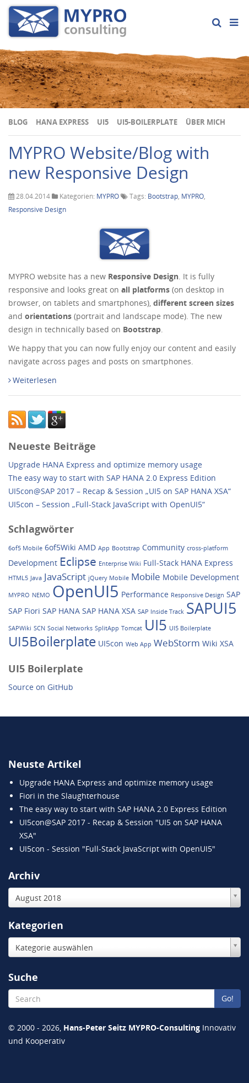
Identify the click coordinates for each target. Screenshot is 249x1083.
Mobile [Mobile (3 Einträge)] (145, 576)
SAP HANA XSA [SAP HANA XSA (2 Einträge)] (109, 611)
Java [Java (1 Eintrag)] (36, 578)
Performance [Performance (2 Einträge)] (145, 594)
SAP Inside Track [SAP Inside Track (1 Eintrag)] (161, 611)
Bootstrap (163, 196)
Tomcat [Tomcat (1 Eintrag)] (131, 628)
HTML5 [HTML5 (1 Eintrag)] (18, 578)
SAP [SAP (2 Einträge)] (233, 594)
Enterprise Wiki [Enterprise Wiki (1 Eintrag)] (120, 563)
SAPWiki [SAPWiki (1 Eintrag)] (19, 628)
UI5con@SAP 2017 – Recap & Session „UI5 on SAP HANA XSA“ (119, 491)
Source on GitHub (40, 687)
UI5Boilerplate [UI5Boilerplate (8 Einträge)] (52, 641)
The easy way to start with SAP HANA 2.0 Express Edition (112, 478)
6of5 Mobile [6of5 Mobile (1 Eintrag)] (25, 548)
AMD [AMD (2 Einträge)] (87, 547)
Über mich (205, 122)
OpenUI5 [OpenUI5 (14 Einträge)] (85, 591)
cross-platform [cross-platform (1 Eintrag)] (207, 548)
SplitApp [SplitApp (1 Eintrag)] (107, 628)
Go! (227, 998)
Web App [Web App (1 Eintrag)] (138, 644)
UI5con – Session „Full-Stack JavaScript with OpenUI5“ (106, 504)
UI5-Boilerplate (147, 122)
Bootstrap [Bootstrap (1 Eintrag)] (126, 548)
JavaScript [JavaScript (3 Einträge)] (65, 576)
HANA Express (62, 122)
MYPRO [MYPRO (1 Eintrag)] (19, 595)
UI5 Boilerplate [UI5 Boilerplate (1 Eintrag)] (190, 628)
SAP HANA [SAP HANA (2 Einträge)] (61, 611)
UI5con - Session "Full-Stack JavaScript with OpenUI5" (117, 848)
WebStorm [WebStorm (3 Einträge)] (177, 642)
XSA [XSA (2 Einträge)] (227, 643)
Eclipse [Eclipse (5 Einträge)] (77, 561)
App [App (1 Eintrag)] (104, 548)
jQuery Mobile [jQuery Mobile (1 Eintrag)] (108, 578)
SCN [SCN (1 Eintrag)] (39, 628)
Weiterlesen (32, 380)
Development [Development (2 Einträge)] (32, 563)
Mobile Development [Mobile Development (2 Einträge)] (201, 577)
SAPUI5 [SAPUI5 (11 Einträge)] (211, 608)
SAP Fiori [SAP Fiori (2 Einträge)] (24, 611)
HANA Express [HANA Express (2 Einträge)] (207, 563)
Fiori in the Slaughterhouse (69, 795)
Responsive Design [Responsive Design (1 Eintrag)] (197, 595)
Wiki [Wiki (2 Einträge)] (210, 643)
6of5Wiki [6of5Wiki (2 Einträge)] (60, 547)
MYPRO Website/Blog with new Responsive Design (108, 162)
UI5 (103, 122)
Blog (18, 122)
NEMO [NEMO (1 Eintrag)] (41, 595)
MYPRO (107, 196)
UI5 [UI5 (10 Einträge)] (155, 625)
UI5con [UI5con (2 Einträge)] (110, 643)
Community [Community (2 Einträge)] (163, 547)
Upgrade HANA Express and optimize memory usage (105, 464)
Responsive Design (37, 209)
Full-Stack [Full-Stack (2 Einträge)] (160, 563)
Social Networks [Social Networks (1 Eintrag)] (70, 628)
